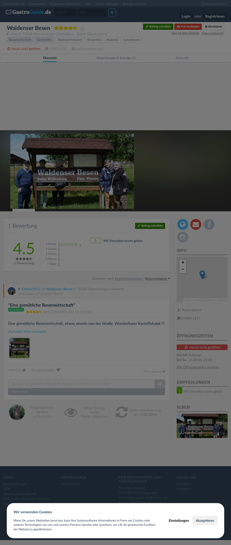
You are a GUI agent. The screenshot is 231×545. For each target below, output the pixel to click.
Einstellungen (179, 520)
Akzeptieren (205, 520)
